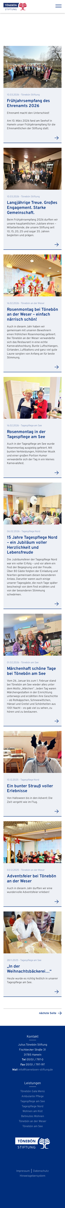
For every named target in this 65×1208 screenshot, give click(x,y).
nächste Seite (47, 1013)
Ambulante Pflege (32, 1096)
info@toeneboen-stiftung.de (35, 1070)
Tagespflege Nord (32, 1106)
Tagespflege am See (32, 1101)
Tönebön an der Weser (32, 1121)
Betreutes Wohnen (32, 1116)
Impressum (23, 1171)
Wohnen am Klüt (33, 1111)
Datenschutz (41, 1171)
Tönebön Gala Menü (32, 1091)
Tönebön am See (32, 1126)
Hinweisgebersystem (32, 1176)
